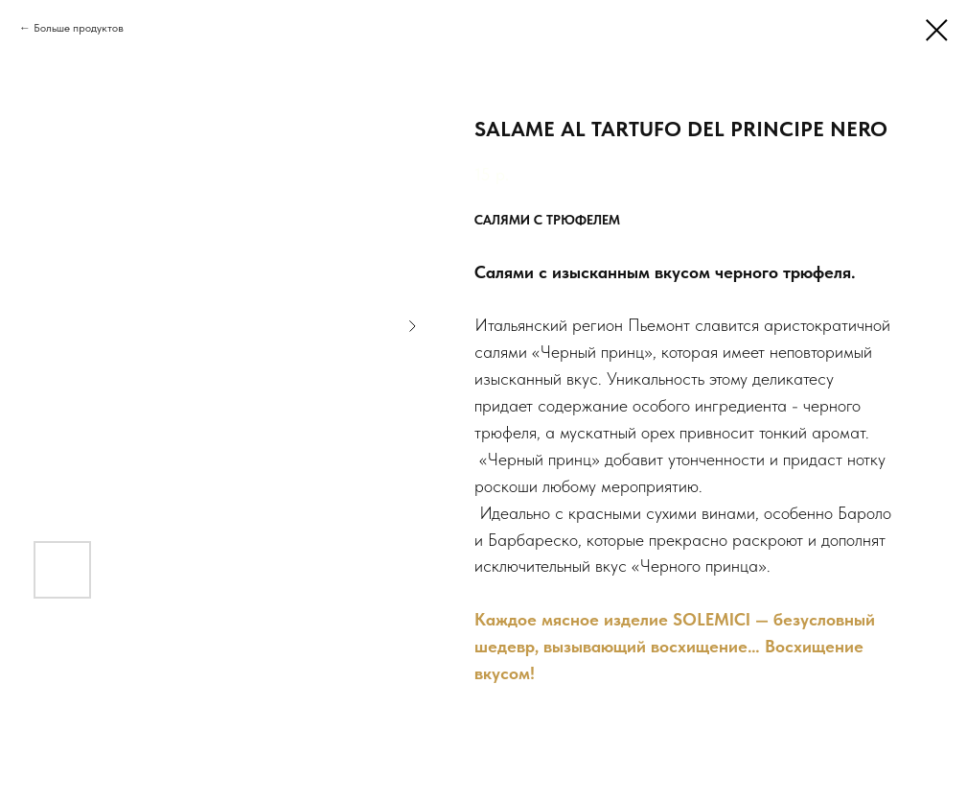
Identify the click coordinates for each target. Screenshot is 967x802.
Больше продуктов (79, 28)
